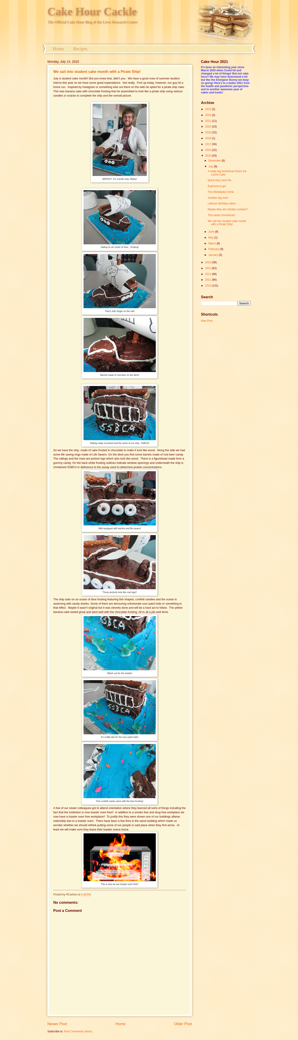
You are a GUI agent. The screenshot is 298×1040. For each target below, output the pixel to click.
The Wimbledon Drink (221, 192)
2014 (208, 262)
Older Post (183, 1024)
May (211, 237)
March (212, 243)
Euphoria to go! (217, 186)
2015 (208, 155)
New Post (206, 320)
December (215, 160)
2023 (208, 109)
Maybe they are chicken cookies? (228, 209)
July (211, 166)
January (213, 255)
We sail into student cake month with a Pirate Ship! (97, 72)
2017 (208, 144)
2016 (208, 150)
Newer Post (57, 1024)
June (211, 231)
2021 (208, 120)
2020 (208, 126)
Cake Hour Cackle (92, 11)
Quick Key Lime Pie (219, 180)
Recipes (80, 48)
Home (58, 48)
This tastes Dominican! (221, 215)
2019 (208, 132)
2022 (208, 115)
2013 (208, 268)
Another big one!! (218, 197)
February (214, 249)
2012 (208, 274)
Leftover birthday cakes (222, 203)
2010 (208, 285)
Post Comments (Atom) (78, 1031)
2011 (208, 279)
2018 (208, 138)
